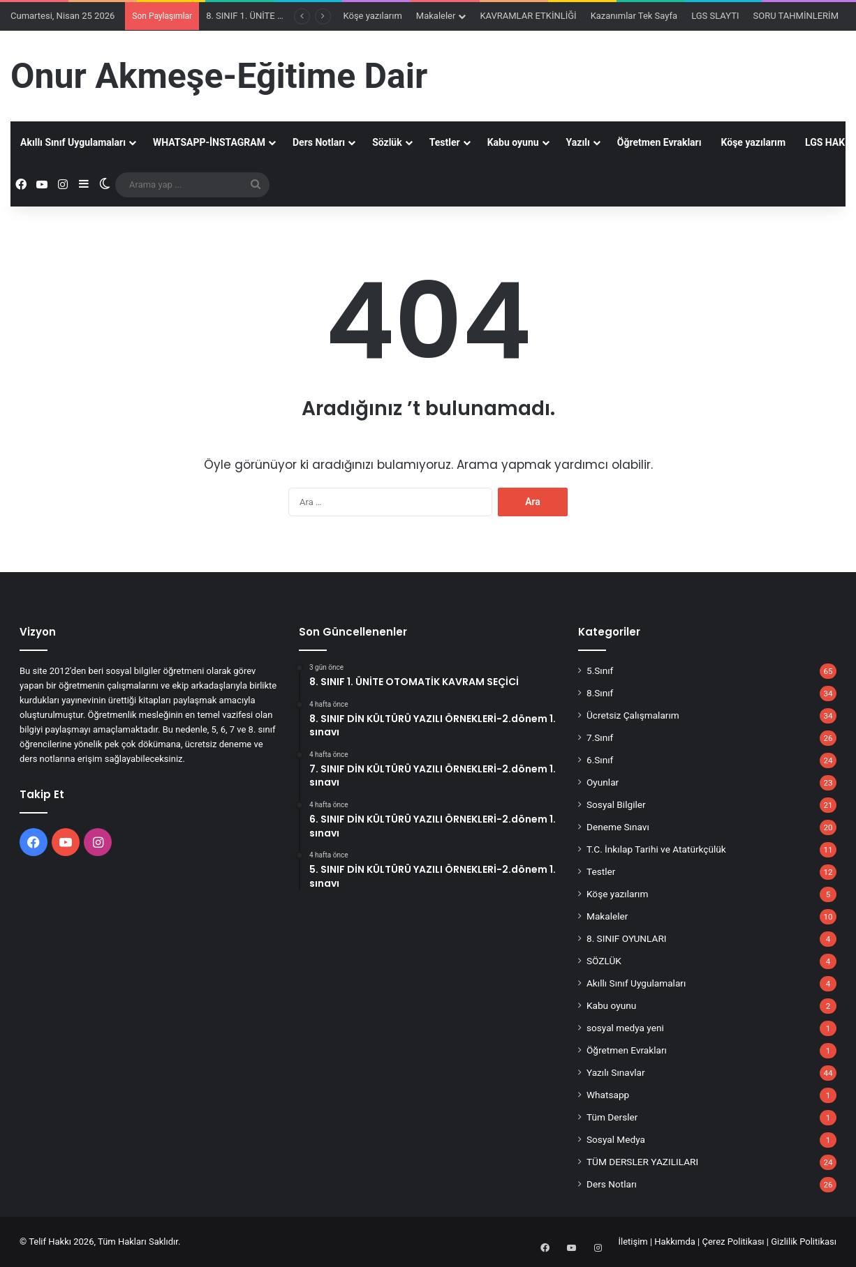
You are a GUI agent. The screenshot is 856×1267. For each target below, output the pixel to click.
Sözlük (387, 142)
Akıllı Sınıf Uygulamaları (73, 142)
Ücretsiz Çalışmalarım (632, 715)
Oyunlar (602, 782)
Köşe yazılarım (373, 15)
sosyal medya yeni (625, 1027)
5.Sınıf (599, 670)
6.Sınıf (599, 759)
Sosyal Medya (615, 1139)
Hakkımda (674, 1241)
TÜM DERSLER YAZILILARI (642, 1161)
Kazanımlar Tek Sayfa (634, 15)
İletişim (632, 1241)
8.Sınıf (599, 692)
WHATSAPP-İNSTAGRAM (209, 142)
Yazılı (578, 142)
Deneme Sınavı (617, 826)
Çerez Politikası (733, 1241)
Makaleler (436, 15)
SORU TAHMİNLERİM (796, 15)
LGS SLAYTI (715, 15)
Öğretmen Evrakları (659, 142)
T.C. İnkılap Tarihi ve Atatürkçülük (656, 849)
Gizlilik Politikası (803, 1241)
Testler (444, 142)
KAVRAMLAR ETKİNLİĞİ (528, 15)
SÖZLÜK (603, 960)
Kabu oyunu (513, 142)
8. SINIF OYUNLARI (626, 938)
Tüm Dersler (611, 1117)
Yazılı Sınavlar (615, 1072)
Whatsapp (607, 1094)
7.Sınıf (599, 737)
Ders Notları (319, 142)
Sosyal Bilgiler (616, 804)
